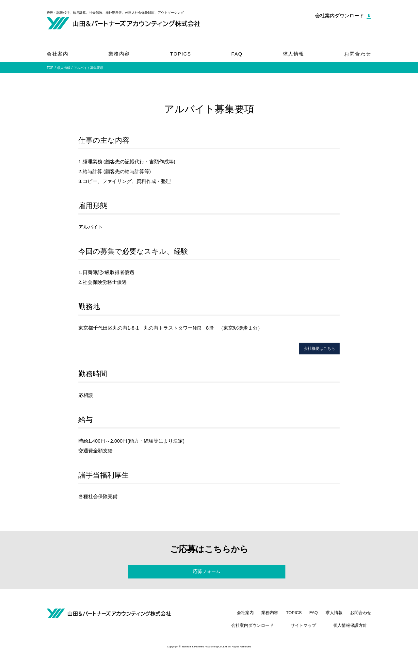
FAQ (237, 54)
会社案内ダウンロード (273, 634)
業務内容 (119, 54)
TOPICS (180, 54)
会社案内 (57, 54)
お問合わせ (357, 54)
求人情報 (293, 54)
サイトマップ (316, 634)
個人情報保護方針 (354, 634)
